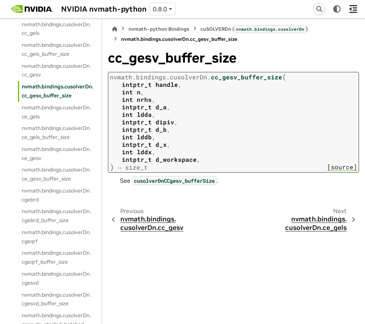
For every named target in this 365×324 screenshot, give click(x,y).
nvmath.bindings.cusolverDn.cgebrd (56, 195)
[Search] (319, 9)
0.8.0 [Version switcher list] (160, 9)
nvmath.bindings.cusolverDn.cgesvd (56, 278)
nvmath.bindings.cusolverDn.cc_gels (56, 29)
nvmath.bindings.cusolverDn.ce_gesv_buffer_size (56, 174)
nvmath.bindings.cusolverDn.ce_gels (56, 112)
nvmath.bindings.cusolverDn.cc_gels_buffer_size (56, 49)
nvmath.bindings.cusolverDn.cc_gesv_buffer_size (57, 91)
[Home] (114, 29)
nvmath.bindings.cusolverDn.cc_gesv (56, 70)
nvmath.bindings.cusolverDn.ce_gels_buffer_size (56, 132)
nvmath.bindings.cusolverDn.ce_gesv (56, 153)
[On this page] (353, 9)
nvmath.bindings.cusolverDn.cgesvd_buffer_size (56, 299)
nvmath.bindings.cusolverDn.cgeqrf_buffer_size (56, 257)
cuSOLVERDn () (254, 29)
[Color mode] (336, 9)
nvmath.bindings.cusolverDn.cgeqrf (56, 237)
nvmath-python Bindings (159, 29)
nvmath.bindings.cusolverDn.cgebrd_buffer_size (56, 216)
